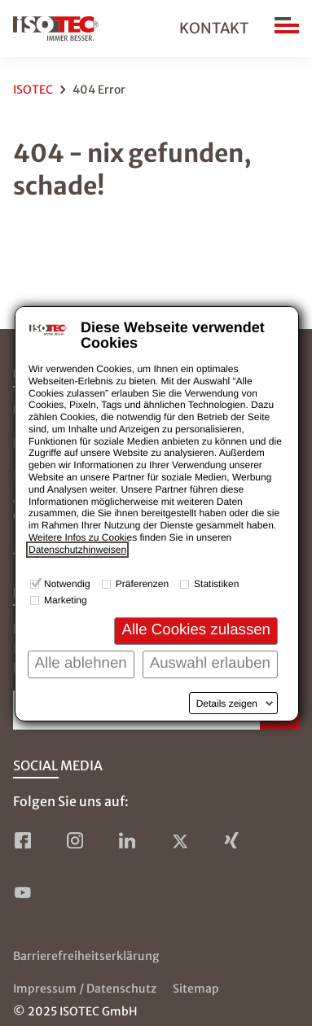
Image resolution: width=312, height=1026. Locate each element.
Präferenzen (142, 584)
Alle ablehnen (81, 662)
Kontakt (213, 28)
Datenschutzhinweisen (77, 549)
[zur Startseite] (56, 28)
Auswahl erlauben (210, 662)
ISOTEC (33, 89)
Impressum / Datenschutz (84, 988)
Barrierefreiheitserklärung (86, 956)
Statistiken (216, 584)
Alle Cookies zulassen (195, 629)
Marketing (65, 600)
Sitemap (196, 988)
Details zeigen (226, 703)
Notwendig (67, 584)
